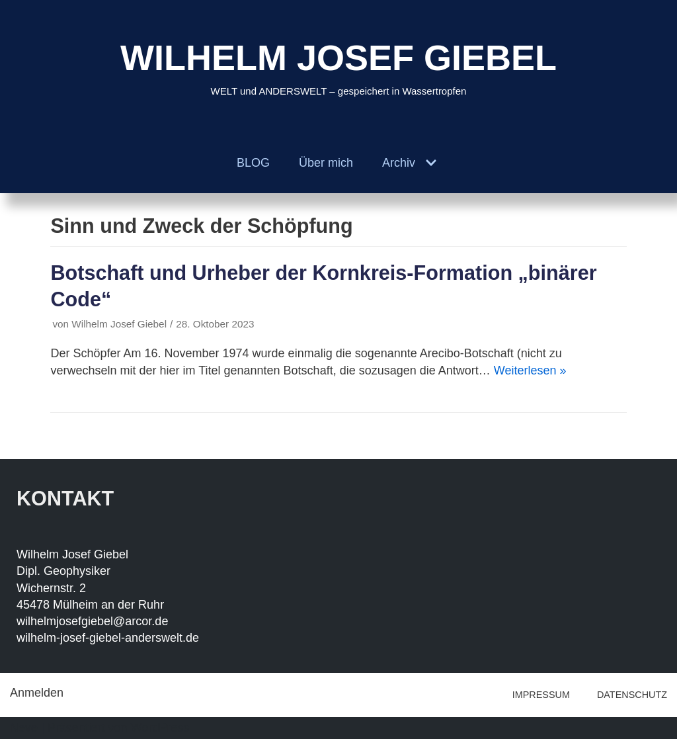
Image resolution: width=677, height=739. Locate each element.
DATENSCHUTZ (632, 694)
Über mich (326, 162)
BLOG (253, 162)
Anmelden (36, 692)
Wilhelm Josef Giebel (119, 323)
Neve (24, 727)
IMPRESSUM (541, 694)
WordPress (160, 727)
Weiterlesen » (530, 370)
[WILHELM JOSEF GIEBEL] (338, 66)
